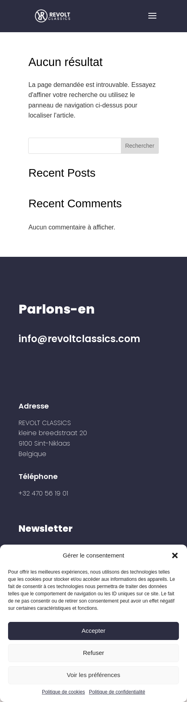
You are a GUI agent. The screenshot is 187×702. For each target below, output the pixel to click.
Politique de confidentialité (117, 692)
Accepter (93, 630)
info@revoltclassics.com (79, 338)
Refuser (93, 652)
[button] (175, 555)
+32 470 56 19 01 (43, 493)
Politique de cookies (63, 692)
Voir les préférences (94, 674)
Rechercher (139, 145)
